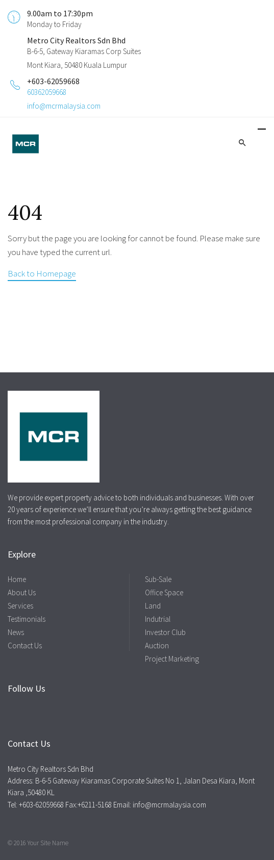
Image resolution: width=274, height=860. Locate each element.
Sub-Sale (158, 579)
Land (153, 606)
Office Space (164, 592)
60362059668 (46, 92)
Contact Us (25, 645)
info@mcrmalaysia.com (64, 106)
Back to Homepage (42, 273)
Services (20, 606)
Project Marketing (172, 659)
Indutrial (157, 619)
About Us (22, 592)
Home (17, 579)
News (16, 632)
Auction (157, 645)
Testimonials (26, 619)
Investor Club (165, 632)
